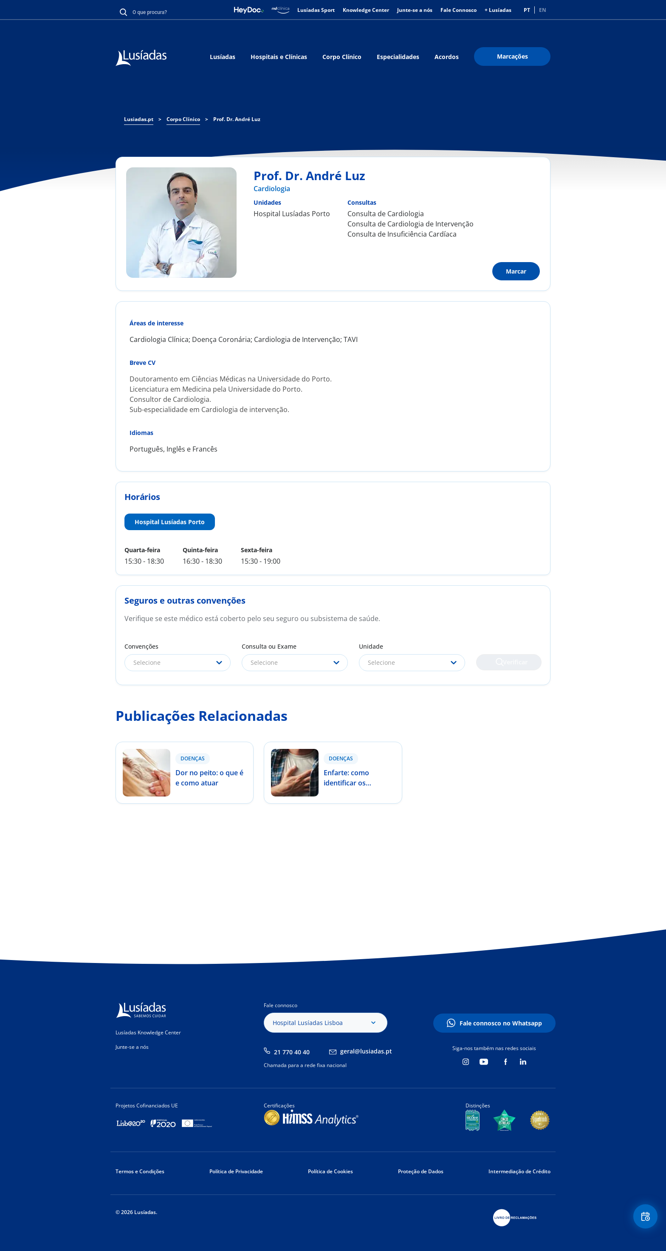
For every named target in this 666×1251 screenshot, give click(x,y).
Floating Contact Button (642, 1219)
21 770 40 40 (292, 1052)
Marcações (512, 56)
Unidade (371, 646)
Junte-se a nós (414, 10)
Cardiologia (272, 188)
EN (542, 10)
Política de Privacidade (236, 1171)
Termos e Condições (140, 1171)
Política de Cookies (330, 1171)
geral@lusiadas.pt (366, 1051)
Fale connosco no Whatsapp (501, 1023)
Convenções (141, 646)
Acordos (447, 57)
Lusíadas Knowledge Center (148, 1032)
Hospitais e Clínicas (279, 57)
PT (527, 10)
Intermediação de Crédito (519, 1171)
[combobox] (177, 662)
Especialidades (398, 57)
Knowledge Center (366, 10)
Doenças (193, 758)
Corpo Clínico (341, 57)
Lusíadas (222, 57)
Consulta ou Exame (269, 646)
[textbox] (177, 662)
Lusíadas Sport (316, 10)
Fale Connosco (458, 10)
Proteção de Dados (420, 1171)
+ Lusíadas (498, 10)
